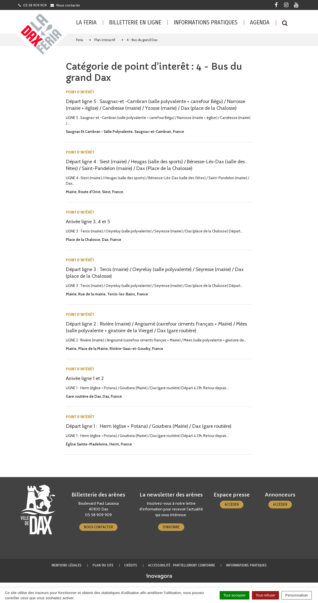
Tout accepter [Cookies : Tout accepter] (234, 595)
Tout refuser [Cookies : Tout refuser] (265, 595)
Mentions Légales (66, 565)
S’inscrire (171, 527)
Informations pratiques (206, 22)
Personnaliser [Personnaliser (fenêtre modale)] (296, 595)
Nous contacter (98, 527)
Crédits (130, 565)
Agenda (260, 22)
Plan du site (102, 565)
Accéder (232, 504)
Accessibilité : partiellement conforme (181, 565)
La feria (86, 22)
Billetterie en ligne (135, 22)
